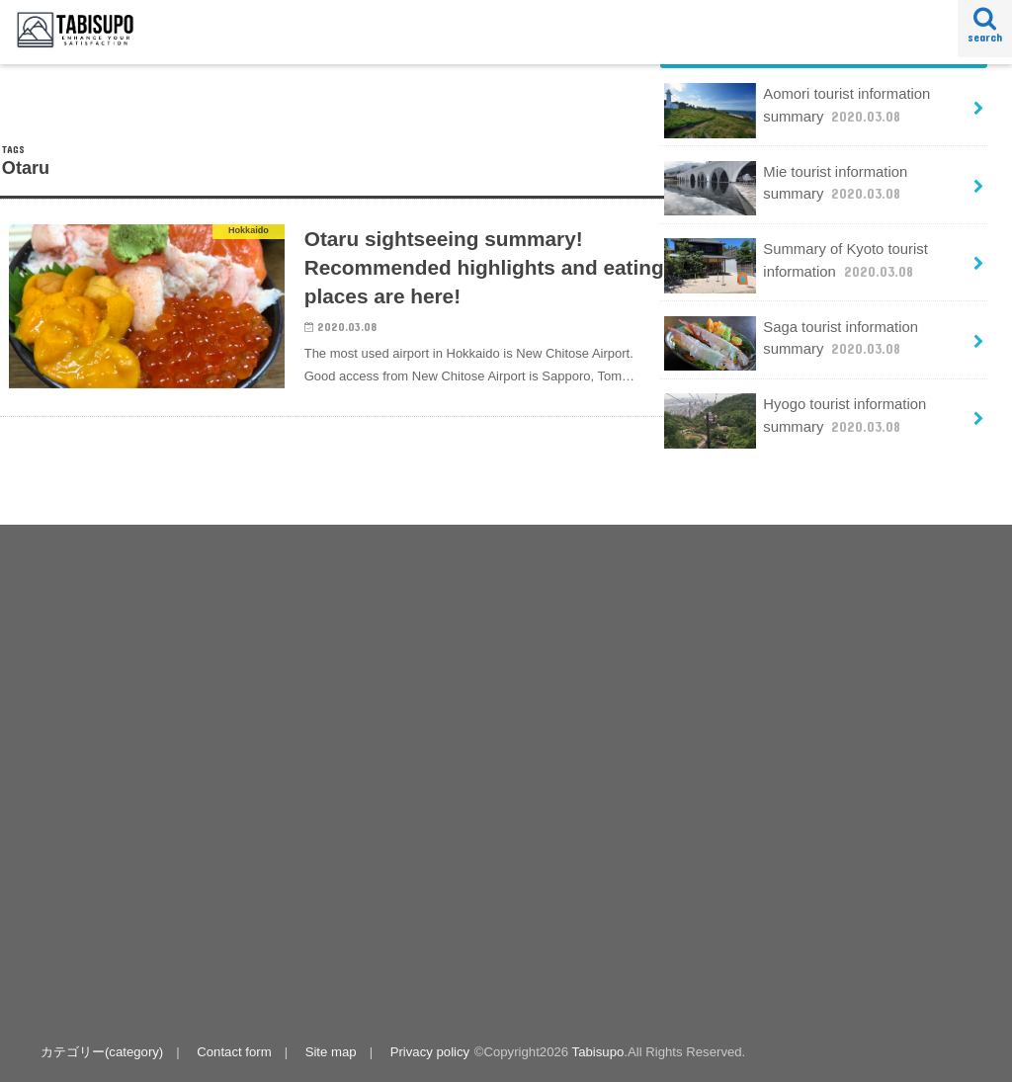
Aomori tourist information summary (797, 110)
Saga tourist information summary (791, 343)
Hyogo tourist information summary (795, 420)
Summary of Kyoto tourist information (796, 265)
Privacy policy (430, 1051)
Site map (331, 1051)
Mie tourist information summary (785, 188)
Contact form (234, 1051)
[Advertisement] (267, 764)
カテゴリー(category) (102, 1051)
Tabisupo (598, 1051)
